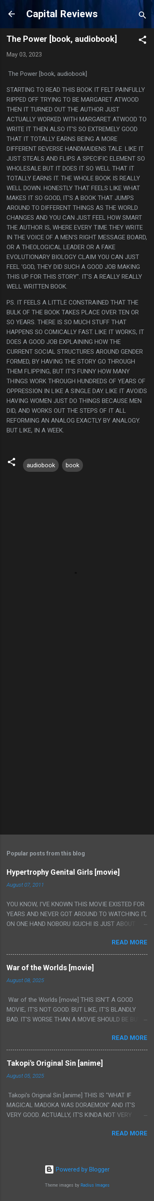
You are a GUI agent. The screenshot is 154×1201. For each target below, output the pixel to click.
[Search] (142, 16)
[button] (142, 41)
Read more (129, 942)
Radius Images (95, 1185)
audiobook (41, 465)
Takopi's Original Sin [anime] (55, 1063)
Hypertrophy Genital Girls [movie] (63, 872)
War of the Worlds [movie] (50, 967)
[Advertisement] (77, 744)
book (72, 465)
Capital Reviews (62, 14)
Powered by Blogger (77, 1169)
